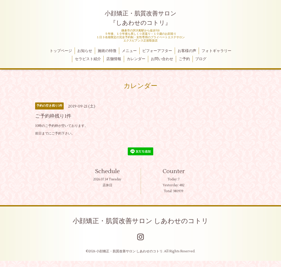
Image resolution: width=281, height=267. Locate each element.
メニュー (129, 50)
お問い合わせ (162, 59)
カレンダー (136, 59)
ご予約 (184, 59)
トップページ (61, 50)
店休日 (107, 185)
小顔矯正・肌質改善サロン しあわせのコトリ (140, 221)
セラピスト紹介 (88, 59)
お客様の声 (187, 50)
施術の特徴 (107, 50)
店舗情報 (113, 59)
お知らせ (84, 50)
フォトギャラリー (216, 50)
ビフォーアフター (157, 50)
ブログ (200, 59)
